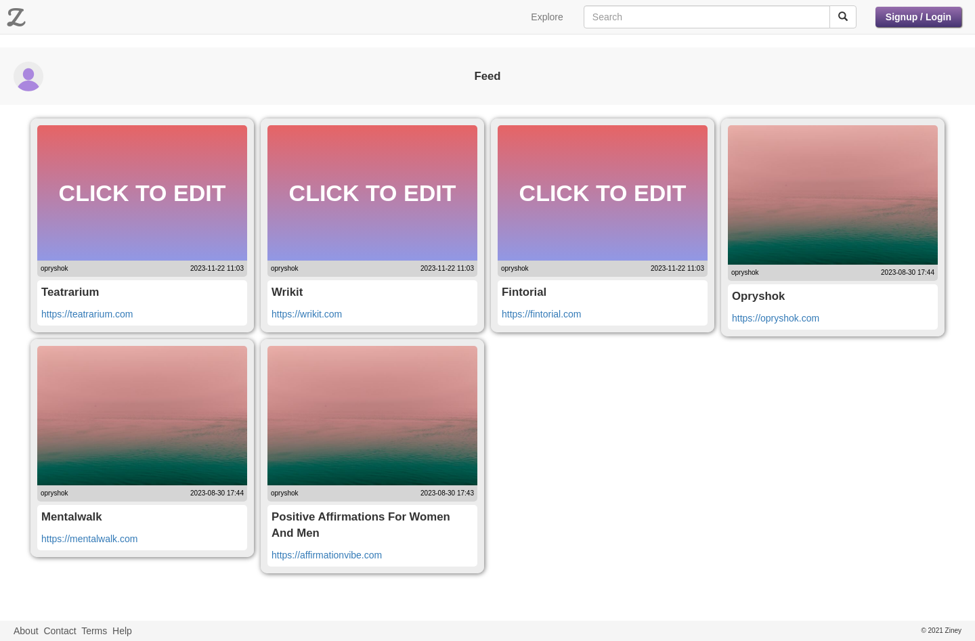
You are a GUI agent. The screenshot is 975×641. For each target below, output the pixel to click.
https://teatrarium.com (87, 314)
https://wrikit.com (307, 314)
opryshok (54, 268)
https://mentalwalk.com (89, 538)
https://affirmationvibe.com (327, 555)
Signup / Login (918, 17)
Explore (547, 17)
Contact (59, 630)
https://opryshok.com (775, 318)
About (26, 630)
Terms (94, 630)
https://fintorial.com (542, 314)
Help (122, 630)
